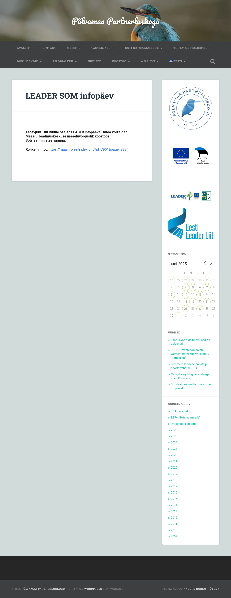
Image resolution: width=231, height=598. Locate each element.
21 (207, 301)
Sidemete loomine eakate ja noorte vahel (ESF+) (189, 366)
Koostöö (119, 61)
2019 (174, 474)
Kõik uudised (179, 411)
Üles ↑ (214, 588)
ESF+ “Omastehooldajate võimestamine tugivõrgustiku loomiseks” (190, 354)
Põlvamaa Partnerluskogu (116, 21)
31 (207, 280)
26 (171, 280)
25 (185, 308)
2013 (174, 511)
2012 (174, 517)
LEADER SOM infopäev (70, 95)
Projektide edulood (183, 424)
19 (192, 301)
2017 (174, 486)
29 (192, 280)
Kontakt (49, 48)
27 (200, 308)
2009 (174, 536)
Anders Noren (195, 588)
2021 (174, 461)
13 (200, 294)
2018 (174, 480)
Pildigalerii (63, 61)
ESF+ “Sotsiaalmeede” (185, 417)
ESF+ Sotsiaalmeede (142, 48)
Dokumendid (27, 61)
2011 (174, 524)
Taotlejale (100, 48)
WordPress (93, 588)
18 (185, 301)
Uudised (94, 61)
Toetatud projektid (190, 48)
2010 (174, 530)
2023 (174, 449)
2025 (174, 436)
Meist (72, 48)
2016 (174, 492)
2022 (174, 455)
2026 (174, 430)
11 (185, 294)
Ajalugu (148, 61)
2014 (174, 505)
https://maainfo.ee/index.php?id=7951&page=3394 (89, 149)
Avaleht (24, 48)
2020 (174, 467)
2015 (174, 499)
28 (185, 280)
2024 (174, 442)
